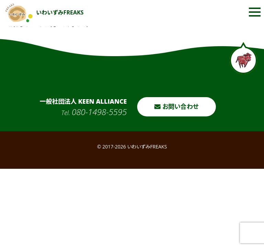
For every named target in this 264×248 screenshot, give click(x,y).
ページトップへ (243, 58)
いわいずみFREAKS (44, 12)
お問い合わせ (176, 106)
